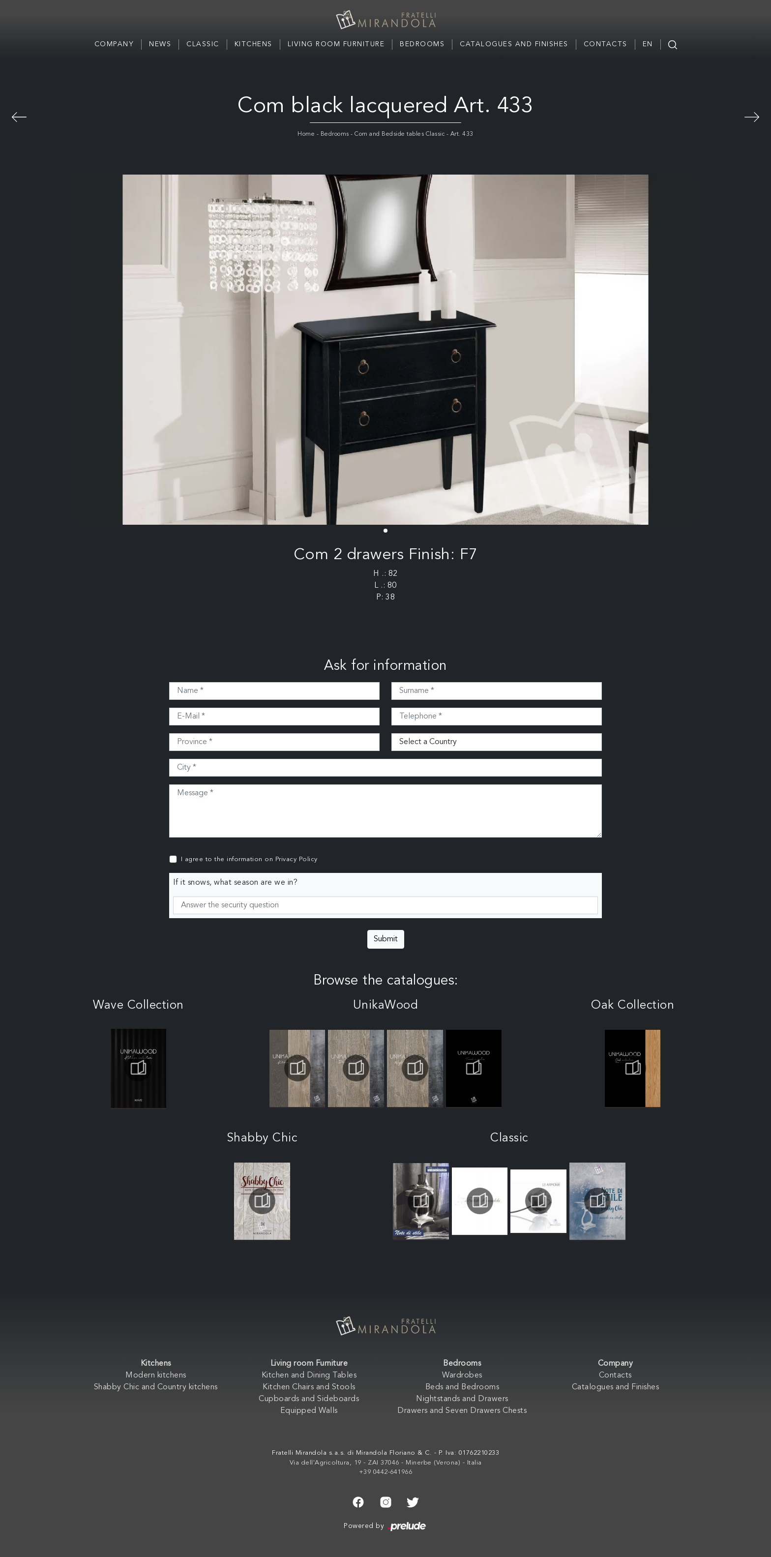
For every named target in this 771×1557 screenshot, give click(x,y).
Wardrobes (462, 1375)
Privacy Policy (296, 859)
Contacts (605, 44)
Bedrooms (422, 44)
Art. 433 (462, 134)
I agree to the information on (249, 859)
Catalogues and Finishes (514, 44)
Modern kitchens (155, 1375)
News (160, 44)
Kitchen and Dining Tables (309, 1375)
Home (306, 134)
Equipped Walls (309, 1411)
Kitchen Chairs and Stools (309, 1387)
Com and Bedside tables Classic (400, 134)
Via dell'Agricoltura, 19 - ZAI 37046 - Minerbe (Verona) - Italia (386, 1463)
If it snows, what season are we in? (235, 883)
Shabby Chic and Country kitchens (156, 1387)
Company (114, 44)
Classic (202, 44)
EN (648, 44)
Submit (386, 939)
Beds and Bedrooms (462, 1387)
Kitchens (253, 44)
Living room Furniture (336, 44)
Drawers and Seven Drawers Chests (462, 1411)
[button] (385, 531)
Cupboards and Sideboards (309, 1399)
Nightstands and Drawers (462, 1399)
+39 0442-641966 (386, 1472)
